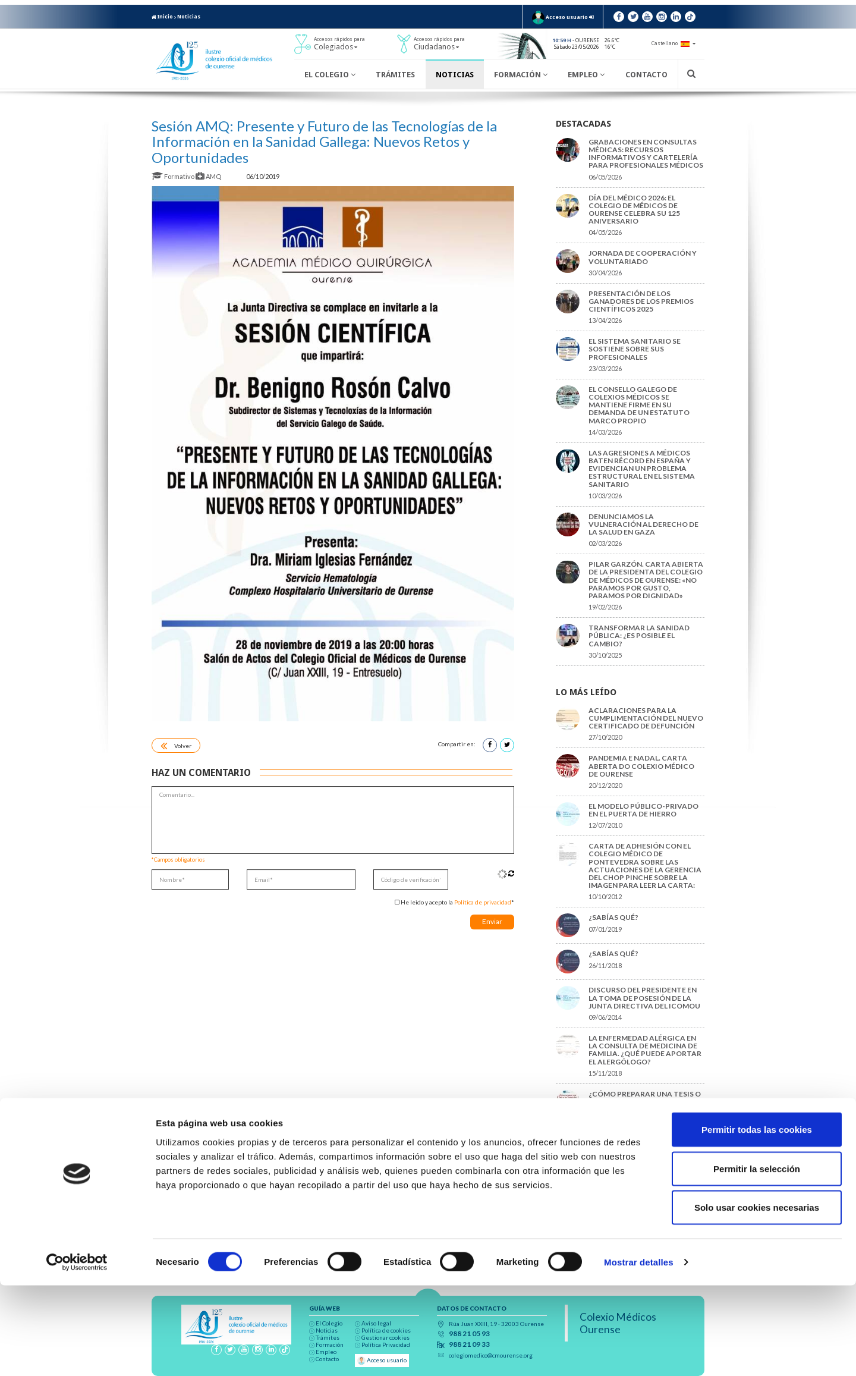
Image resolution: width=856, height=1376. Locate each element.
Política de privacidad (482, 902)
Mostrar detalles (639, 1352)
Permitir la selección (756, 1259)
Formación (520, 74)
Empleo (586, 74)
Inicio (162, 17)
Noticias (188, 17)
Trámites (395, 74)
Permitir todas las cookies (756, 1220)
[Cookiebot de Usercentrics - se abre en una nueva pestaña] (77, 1353)
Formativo (174, 176)
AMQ (209, 176)
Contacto (646, 74)
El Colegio (329, 74)
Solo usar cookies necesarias (756, 1298)
